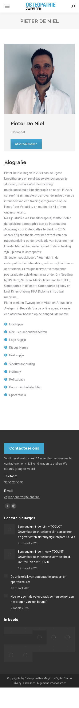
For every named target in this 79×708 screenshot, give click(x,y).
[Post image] (9, 529)
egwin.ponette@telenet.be (22, 497)
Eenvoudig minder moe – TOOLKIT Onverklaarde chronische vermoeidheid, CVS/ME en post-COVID (44, 557)
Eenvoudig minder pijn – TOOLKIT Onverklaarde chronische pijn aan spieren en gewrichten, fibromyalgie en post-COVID (46, 532)
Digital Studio (63, 678)
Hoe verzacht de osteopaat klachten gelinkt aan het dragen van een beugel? (42, 599)
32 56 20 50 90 (14, 482)
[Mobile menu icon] (7, 6)
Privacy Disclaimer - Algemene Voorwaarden (39, 683)
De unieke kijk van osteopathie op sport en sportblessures (38, 579)
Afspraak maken (26, 144)
